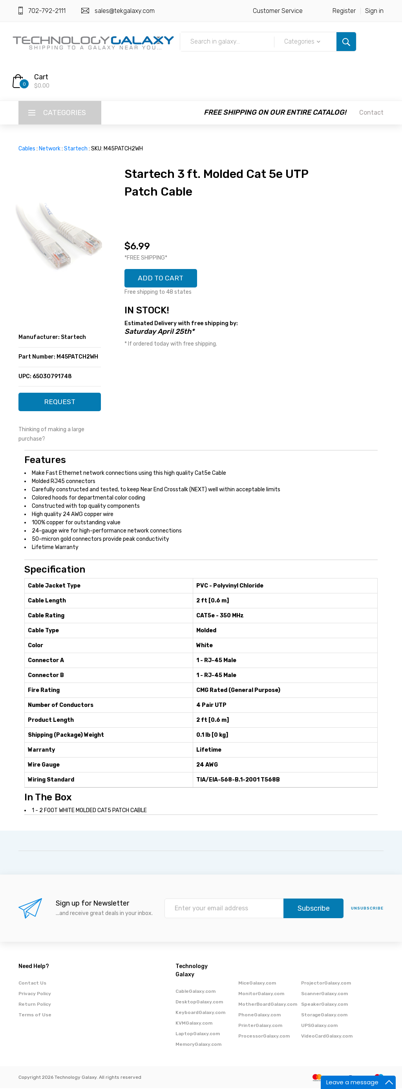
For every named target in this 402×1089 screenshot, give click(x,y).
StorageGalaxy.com (324, 1015)
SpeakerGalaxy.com (324, 1005)
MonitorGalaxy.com (261, 994)
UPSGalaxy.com (319, 1026)
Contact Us (32, 984)
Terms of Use (34, 1015)
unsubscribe (367, 909)
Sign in (374, 11)
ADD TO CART (161, 278)
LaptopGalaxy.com (197, 1034)
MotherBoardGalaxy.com (267, 1005)
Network (49, 148)
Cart (41, 77)
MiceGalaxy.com (257, 984)
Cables (26, 148)
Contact (371, 112)
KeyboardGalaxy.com (200, 1013)
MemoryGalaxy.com (198, 1045)
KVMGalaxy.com (193, 1024)
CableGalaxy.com (195, 992)
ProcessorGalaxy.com (264, 1037)
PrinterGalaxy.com (260, 1026)
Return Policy (34, 1005)
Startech (76, 148)
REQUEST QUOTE (60, 405)
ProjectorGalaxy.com (326, 984)
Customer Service (278, 11)
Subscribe (314, 909)
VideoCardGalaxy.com (327, 1037)
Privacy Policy (34, 994)
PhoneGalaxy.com (259, 1015)
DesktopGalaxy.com (199, 1002)
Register (344, 11)
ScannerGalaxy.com (324, 994)
